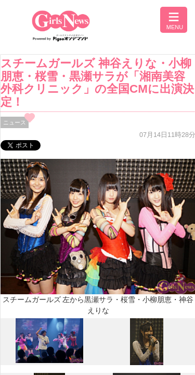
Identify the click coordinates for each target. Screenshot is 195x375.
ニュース (14, 122)
